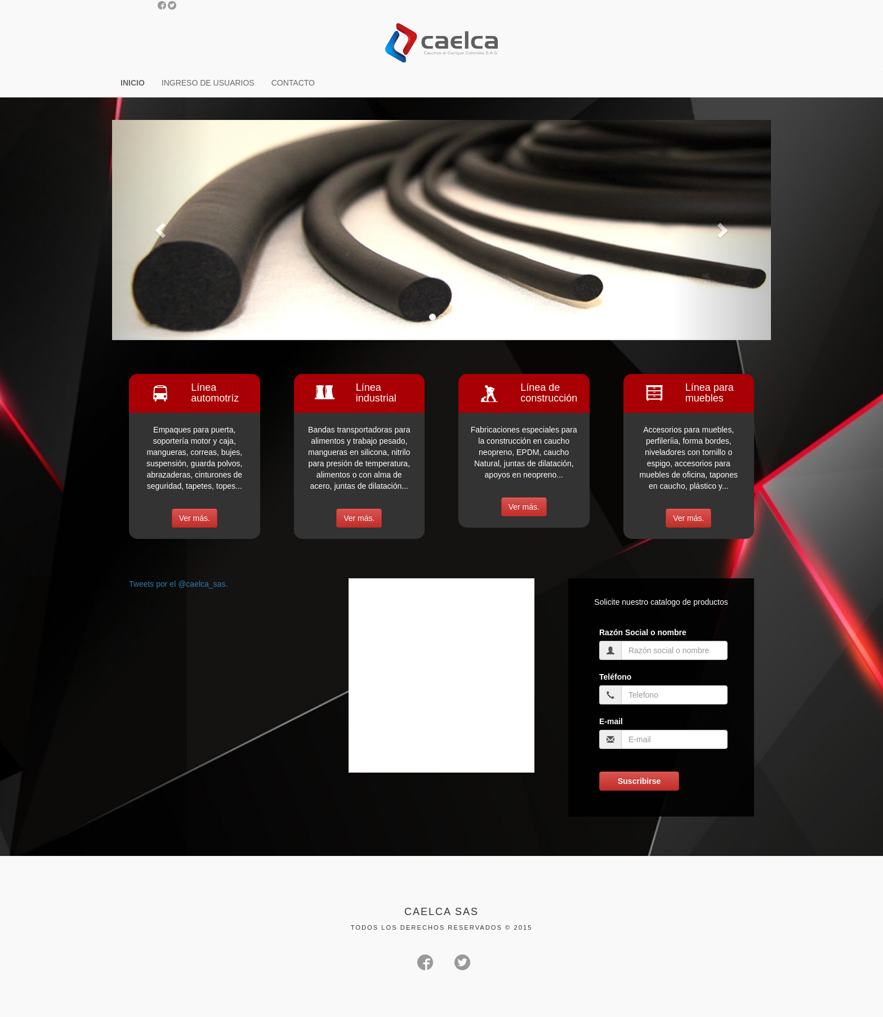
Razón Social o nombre (642, 632)
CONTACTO (293, 82)
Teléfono (615, 676)
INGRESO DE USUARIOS (208, 82)
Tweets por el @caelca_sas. (178, 583)
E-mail (611, 721)
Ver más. (194, 518)
